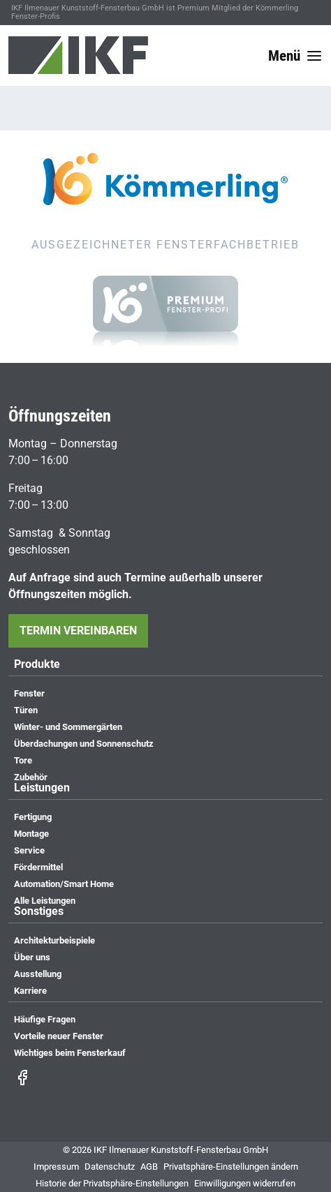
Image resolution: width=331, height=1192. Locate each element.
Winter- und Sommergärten (68, 727)
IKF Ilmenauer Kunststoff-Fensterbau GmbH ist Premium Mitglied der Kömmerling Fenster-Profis (154, 12)
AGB (149, 1166)
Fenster (29, 693)
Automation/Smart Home (64, 884)
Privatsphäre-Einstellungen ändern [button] (230, 1166)
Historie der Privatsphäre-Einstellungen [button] (112, 1183)
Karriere (30, 990)
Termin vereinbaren (78, 630)
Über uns (32, 957)
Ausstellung (37, 974)
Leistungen (42, 788)
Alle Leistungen (44, 900)
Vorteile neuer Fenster (58, 1036)
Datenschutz (109, 1166)
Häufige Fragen (44, 1019)
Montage (31, 833)
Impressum (56, 1166)
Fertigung (33, 817)
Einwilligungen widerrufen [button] (244, 1183)
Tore (23, 760)
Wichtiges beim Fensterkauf (70, 1053)
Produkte (37, 665)
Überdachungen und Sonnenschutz (84, 743)
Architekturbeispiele (54, 940)
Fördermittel (38, 867)
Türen (26, 710)
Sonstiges (39, 912)
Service (29, 850)
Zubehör (30, 777)
